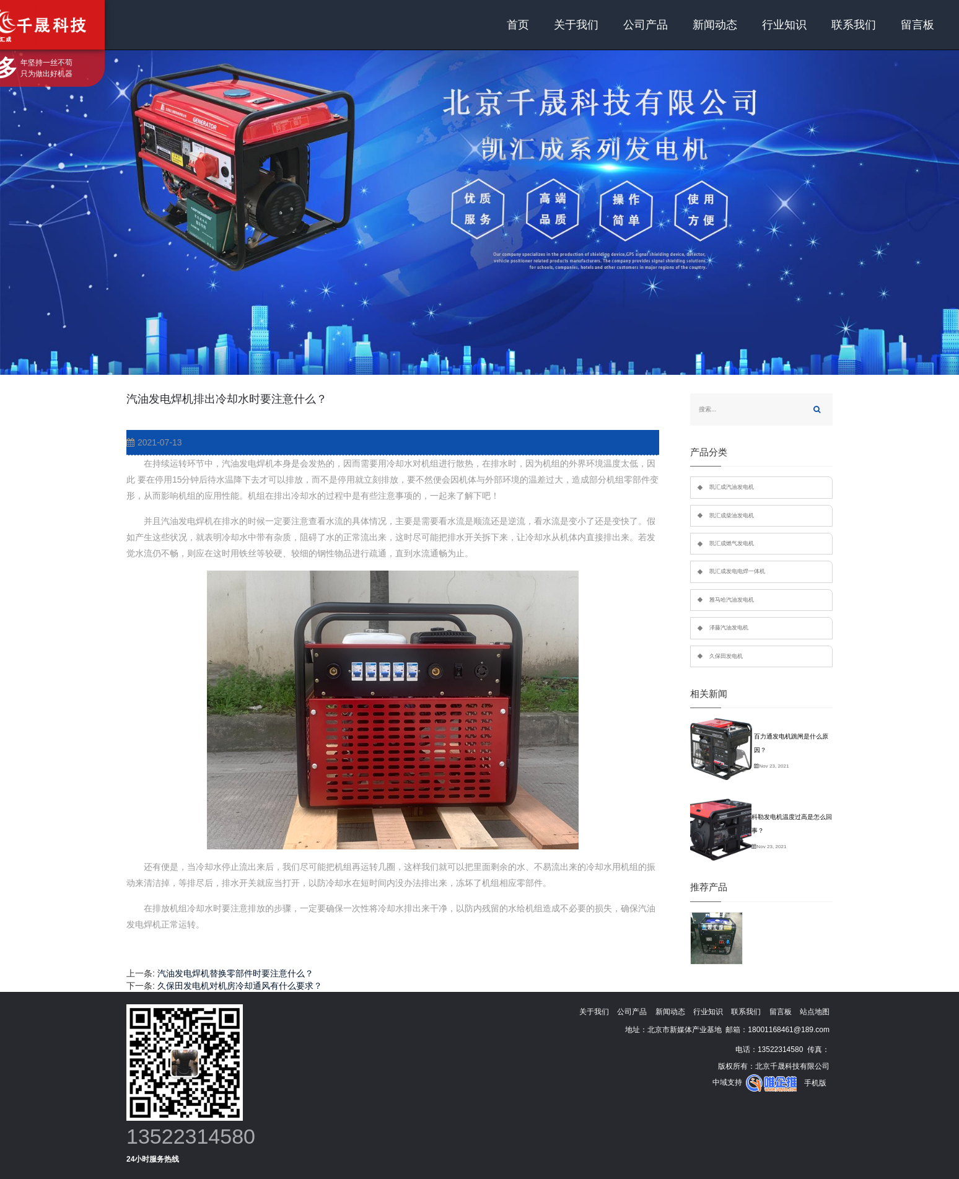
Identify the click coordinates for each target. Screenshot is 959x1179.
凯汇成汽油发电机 (731, 487)
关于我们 (576, 25)
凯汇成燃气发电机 (731, 543)
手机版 (815, 1083)
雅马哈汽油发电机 (731, 600)
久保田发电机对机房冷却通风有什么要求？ (239, 986)
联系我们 (853, 25)
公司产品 (645, 25)
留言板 (917, 25)
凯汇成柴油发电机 (731, 515)
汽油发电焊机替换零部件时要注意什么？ (235, 973)
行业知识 (784, 25)
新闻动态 (715, 25)
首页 (518, 25)
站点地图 (815, 1011)
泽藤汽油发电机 (728, 628)
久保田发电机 (726, 656)
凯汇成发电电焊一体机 (737, 571)
